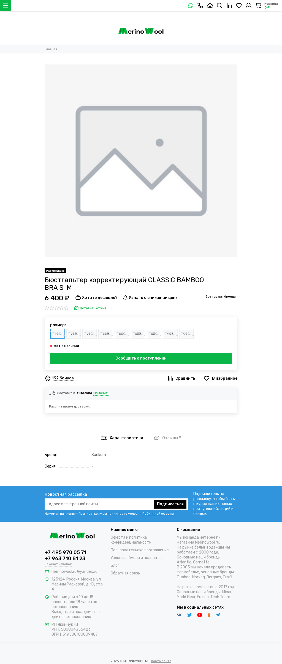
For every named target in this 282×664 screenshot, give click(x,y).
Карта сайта (161, 661)
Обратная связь (125, 573)
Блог (115, 565)
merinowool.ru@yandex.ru (74, 571)
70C (57, 334)
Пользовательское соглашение (140, 550)
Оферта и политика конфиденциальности (131, 540)
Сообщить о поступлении (141, 358)
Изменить (101, 393)
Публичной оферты (158, 513)
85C (154, 334)
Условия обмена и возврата (136, 557)
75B (73, 334)
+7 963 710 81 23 (65, 558)
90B (170, 334)
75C (89, 334)
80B (105, 334)
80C (122, 334)
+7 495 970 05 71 (65, 552)
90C (186, 334)
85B (138, 334)
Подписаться (170, 504)
